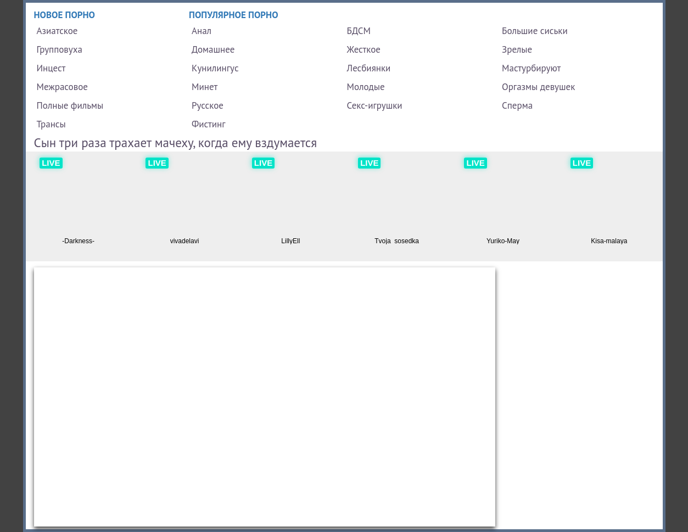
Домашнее (213, 49)
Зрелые (517, 49)
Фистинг (208, 124)
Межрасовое (62, 87)
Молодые (366, 87)
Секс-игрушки (374, 105)
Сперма (517, 105)
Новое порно (65, 15)
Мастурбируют (531, 68)
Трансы (51, 124)
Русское (207, 105)
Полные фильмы (70, 105)
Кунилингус (215, 68)
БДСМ (359, 31)
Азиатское (57, 31)
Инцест (51, 68)
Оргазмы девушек (538, 87)
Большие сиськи (535, 31)
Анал (201, 31)
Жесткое (364, 49)
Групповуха (59, 49)
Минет (204, 87)
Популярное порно (233, 15)
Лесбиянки (369, 68)
